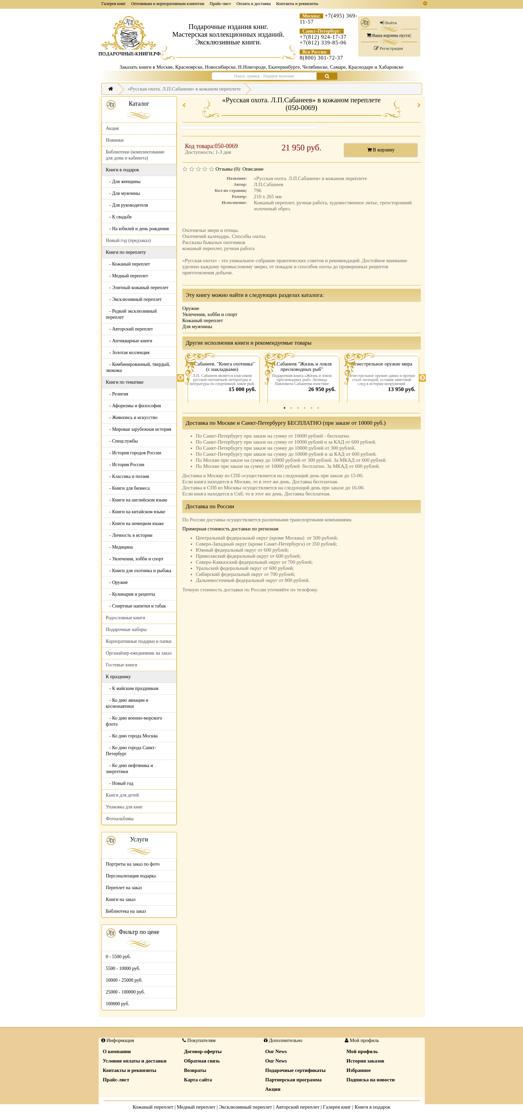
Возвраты (195, 1070)
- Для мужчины (123, 193)
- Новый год (120, 783)
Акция (112, 128)
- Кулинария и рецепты (130, 594)
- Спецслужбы (122, 441)
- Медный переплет (127, 275)
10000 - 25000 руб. (124, 980)
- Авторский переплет (129, 329)
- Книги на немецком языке (135, 523)
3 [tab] (298, 408)
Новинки (115, 140)
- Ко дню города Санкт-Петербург (131, 750)
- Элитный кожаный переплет (137, 287)
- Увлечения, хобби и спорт (134, 558)
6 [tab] (318, 408)
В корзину (381, 149)
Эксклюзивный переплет (245, 1107)
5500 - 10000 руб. (123, 968)
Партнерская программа (293, 1079)
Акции (273, 1089)
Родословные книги (125, 617)
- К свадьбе (119, 216)
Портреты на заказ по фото (133, 864)
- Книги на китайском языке (135, 511)
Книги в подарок (372, 1107)
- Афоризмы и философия (133, 405)
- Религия (117, 393)
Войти (388, 22)
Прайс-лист (220, 3)
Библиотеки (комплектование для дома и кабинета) (135, 155)
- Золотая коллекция (128, 352)
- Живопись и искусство (132, 417)
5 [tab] (311, 408)
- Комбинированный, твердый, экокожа (138, 367)
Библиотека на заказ (126, 911)
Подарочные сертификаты (295, 1070)
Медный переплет (196, 1107)
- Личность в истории (129, 535)
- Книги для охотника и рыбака (139, 570)
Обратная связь (202, 1061)
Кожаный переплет (202, 320)
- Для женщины (123, 181)
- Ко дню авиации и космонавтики (127, 703)
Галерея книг (114, 3)
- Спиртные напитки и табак (136, 605)
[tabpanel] (222, 378)
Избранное (358, 1070)
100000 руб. (117, 1003)
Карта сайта (198, 1079)
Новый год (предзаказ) (128, 240)
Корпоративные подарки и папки (139, 641)
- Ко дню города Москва (132, 735)
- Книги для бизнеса (128, 488)
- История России (125, 464)
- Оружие (117, 582)
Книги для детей (122, 795)
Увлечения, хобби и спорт (209, 314)
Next (422, 378)
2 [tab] (291, 408)
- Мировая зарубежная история (139, 429)
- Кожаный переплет (128, 264)
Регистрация (388, 48)
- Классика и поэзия (127, 476)
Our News (276, 1051)
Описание (253, 169)
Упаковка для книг (124, 806)
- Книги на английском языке (136, 499)
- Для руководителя (127, 205)
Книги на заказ (121, 899)
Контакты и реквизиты (297, 3)
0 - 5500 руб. (118, 956)
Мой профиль (362, 1051)
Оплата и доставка (253, 3)
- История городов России (133, 452)
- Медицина (119, 547)
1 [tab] (284, 408)
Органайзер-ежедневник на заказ (139, 653)
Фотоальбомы (120, 818)
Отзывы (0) (228, 169)
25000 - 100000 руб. (125, 992)
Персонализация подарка (131, 875)
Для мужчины (197, 326)
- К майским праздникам (132, 688)
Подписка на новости (370, 1079)
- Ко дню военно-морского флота (134, 721)
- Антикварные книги (129, 340)
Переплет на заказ (124, 887)
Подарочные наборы (126, 629)
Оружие (190, 308)
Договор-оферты (203, 1051)
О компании (117, 1051)
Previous (180, 378)
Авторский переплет (297, 1107)
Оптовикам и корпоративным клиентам (167, 3)
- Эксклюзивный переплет (134, 299)
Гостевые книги (122, 664)
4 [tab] (304, 408)
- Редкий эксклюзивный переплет (131, 314)
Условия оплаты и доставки (134, 1061)
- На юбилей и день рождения (137, 228)
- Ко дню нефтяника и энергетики (129, 768)
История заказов (365, 1061)
